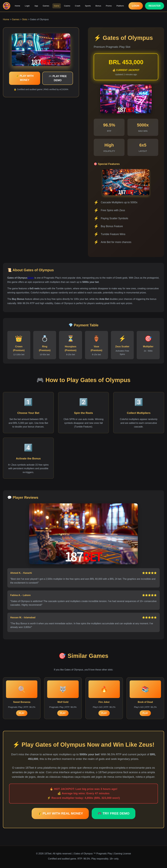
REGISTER (155, 6)
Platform (120, 6)
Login (27, 6)
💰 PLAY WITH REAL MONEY (60, 813)
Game (56, 6)
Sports (88, 6)
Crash (77, 6)
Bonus (98, 6)
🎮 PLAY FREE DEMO (58, 78)
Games (46, 6)
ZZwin (30, 278)
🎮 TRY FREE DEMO (113, 813)
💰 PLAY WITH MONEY (25, 77)
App (36, 6)
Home (17, 6)
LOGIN (135, 6)
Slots (24, 19)
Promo (108, 6)
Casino (67, 6)
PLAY (21, 713)
